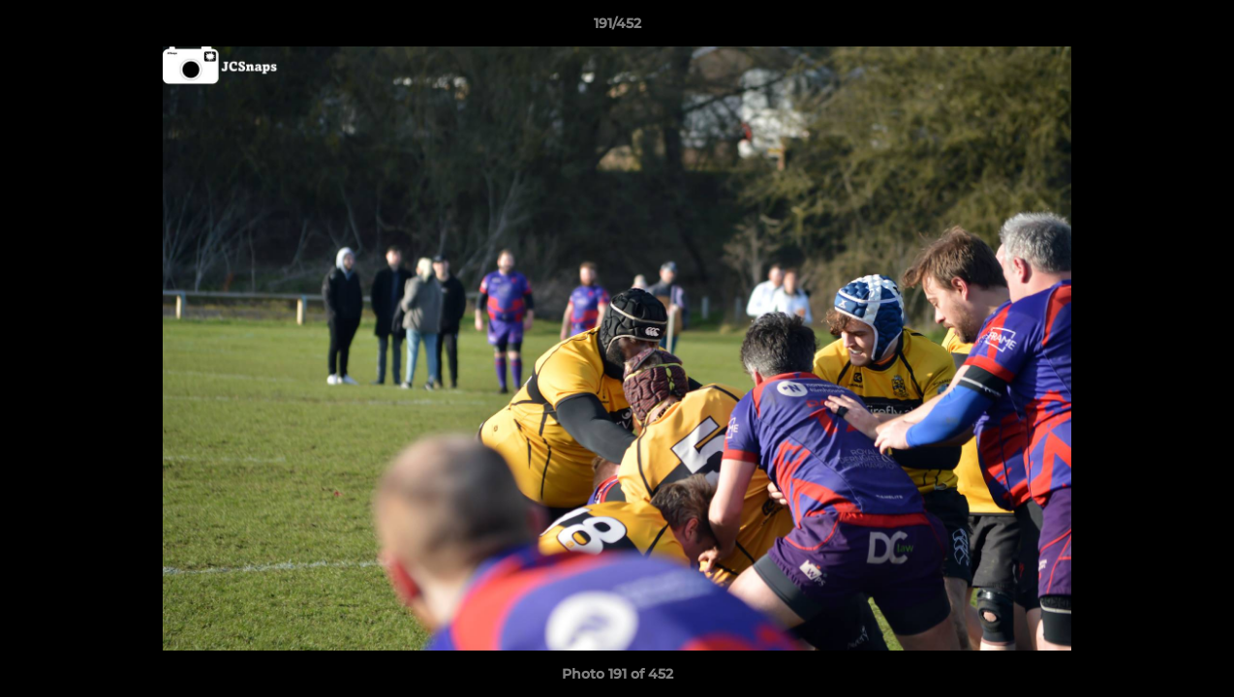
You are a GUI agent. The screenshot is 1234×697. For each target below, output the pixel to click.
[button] (1199, 28)
